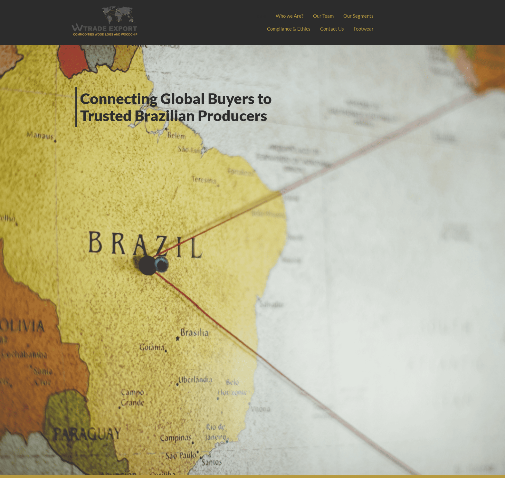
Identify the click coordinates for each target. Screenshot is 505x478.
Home (259, 16)
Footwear (364, 29)
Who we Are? (289, 16)
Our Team (323, 16)
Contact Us (332, 29)
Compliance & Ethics (288, 29)
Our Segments (358, 16)
